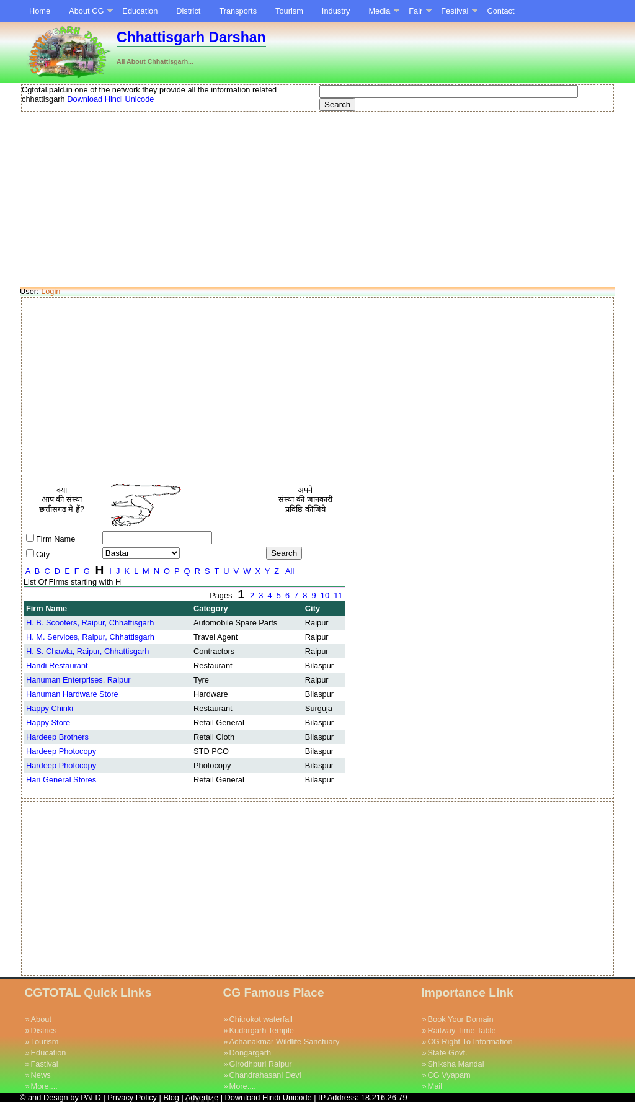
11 (338, 595)
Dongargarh (250, 1052)
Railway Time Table (462, 1030)
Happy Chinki (49, 708)
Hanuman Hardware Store (72, 694)
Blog (172, 1097)
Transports (238, 11)
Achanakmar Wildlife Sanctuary (284, 1041)
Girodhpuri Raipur (260, 1063)
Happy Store (48, 722)
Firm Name (55, 539)
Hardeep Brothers (57, 736)
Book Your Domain (461, 1019)
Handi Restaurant (57, 665)
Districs (44, 1030)
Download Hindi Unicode (109, 99)
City (43, 554)
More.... (44, 1086)
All (289, 571)
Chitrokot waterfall (261, 1019)
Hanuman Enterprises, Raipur (78, 679)
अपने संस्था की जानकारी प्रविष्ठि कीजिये (305, 499)
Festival (454, 11)
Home (39, 11)
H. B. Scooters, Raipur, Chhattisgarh (90, 622)
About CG (86, 11)
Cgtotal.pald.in (47, 89)
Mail (435, 1086)
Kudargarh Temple (261, 1030)
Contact (500, 11)
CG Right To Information (470, 1041)
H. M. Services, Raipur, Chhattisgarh (90, 637)
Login (50, 291)
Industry (336, 11)
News (41, 1075)
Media (379, 11)
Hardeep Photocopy (61, 751)
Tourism (289, 11)
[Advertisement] (317, 200)
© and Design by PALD (60, 1097)
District (188, 11)
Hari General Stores (61, 779)
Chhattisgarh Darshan (191, 37)
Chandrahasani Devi (265, 1075)
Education (140, 11)
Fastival (44, 1063)
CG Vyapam (449, 1075)
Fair (415, 11)
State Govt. (448, 1052)
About (41, 1019)
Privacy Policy (132, 1097)
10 (324, 595)
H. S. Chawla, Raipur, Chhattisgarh (87, 651)
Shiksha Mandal (456, 1063)
